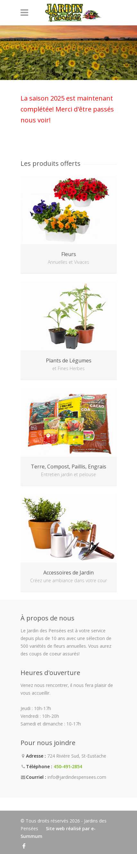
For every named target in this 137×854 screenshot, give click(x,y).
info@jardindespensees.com (76, 777)
